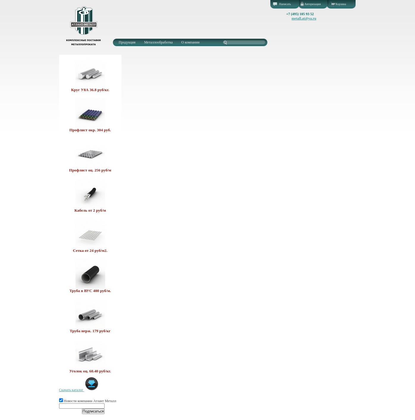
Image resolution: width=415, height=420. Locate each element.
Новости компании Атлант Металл (87, 401)
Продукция (127, 42)
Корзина (341, 4)
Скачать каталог (79, 390)
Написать (285, 4)
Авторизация (312, 4)
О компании (190, 42)
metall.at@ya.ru (304, 18)
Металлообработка (158, 42)
